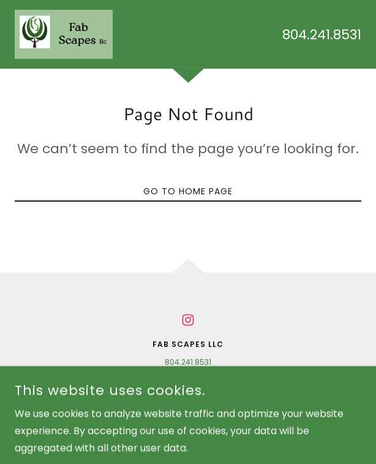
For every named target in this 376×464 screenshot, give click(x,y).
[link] (64, 34)
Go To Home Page (188, 191)
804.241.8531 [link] (321, 34)
